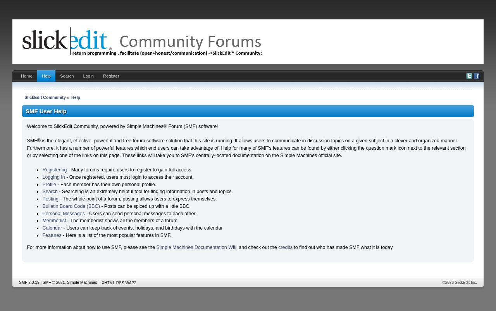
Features (51, 235)
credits (285, 247)
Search (67, 76)
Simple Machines (82, 282)
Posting (50, 199)
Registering (54, 170)
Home (27, 76)
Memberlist (54, 220)
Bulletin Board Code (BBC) (71, 206)
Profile (49, 184)
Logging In (53, 177)
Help (46, 76)
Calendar (52, 228)
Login (88, 76)
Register (111, 76)
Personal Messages (63, 213)
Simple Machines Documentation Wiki (197, 247)
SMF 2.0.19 (29, 282)
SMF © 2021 (54, 282)
